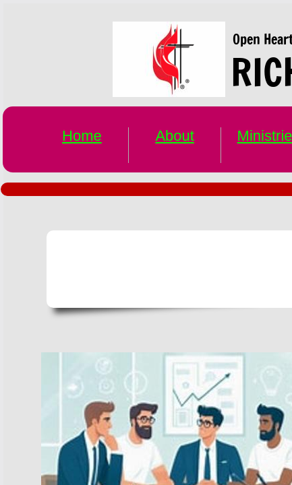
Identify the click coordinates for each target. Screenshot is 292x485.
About (174, 135)
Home (82, 135)
